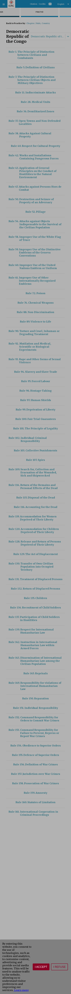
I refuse (59, 966)
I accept (41, 966)
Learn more (21, 990)
